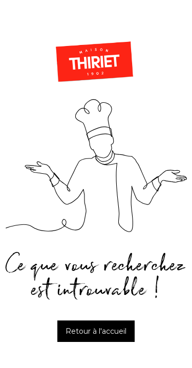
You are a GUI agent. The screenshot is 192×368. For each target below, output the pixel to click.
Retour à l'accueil (96, 331)
